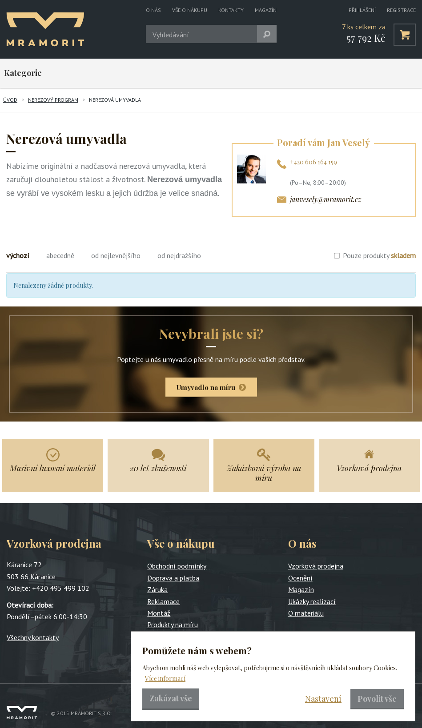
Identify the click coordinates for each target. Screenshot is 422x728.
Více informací (165, 678)
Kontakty (231, 10)
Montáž (158, 613)
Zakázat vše (170, 698)
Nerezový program (53, 99)
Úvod (10, 99)
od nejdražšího (179, 255)
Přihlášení (362, 10)
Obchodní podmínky (176, 565)
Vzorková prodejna (315, 565)
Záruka (157, 589)
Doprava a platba (173, 577)
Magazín (266, 10)
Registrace (401, 10)
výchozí (17, 255)
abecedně (60, 255)
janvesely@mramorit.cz (325, 199)
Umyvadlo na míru (206, 387)
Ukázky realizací (312, 601)
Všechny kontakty (33, 637)
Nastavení (323, 698)
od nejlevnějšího (116, 255)
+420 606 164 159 (313, 162)
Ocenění (300, 577)
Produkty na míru (172, 624)
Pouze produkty (379, 255)
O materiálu (306, 613)
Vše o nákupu (189, 10)
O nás (153, 10)
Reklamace (163, 601)
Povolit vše (377, 698)
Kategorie (23, 73)
